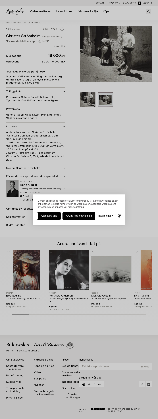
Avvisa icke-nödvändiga (79, 216)
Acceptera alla (49, 216)
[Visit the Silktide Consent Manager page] (119, 216)
